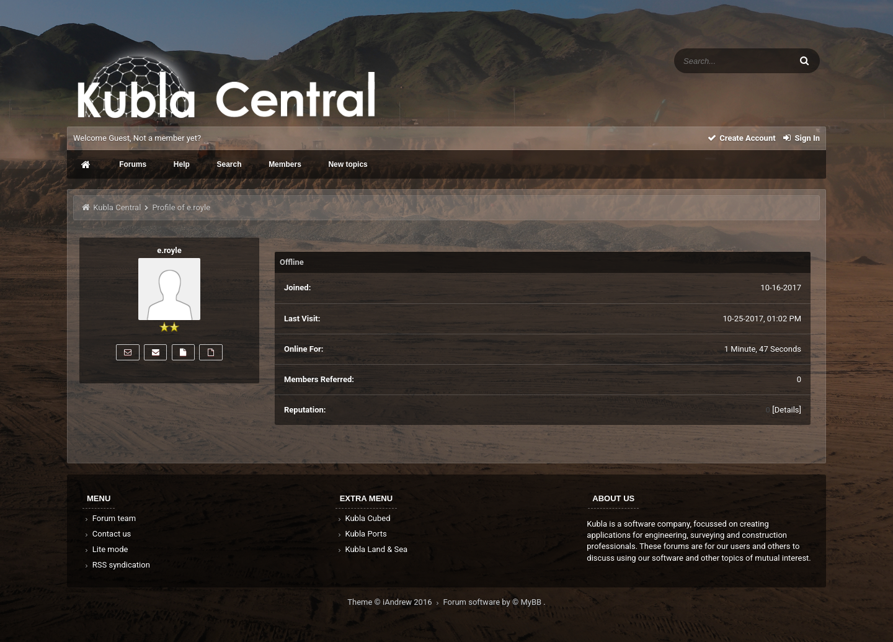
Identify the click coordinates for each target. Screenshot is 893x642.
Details (787, 409)
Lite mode (105, 549)
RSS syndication (116, 564)
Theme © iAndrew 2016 (395, 602)
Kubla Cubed (363, 518)
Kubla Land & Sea (372, 549)
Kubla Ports (361, 533)
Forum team (109, 518)
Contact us (107, 533)
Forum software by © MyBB (493, 602)
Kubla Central (117, 207)
